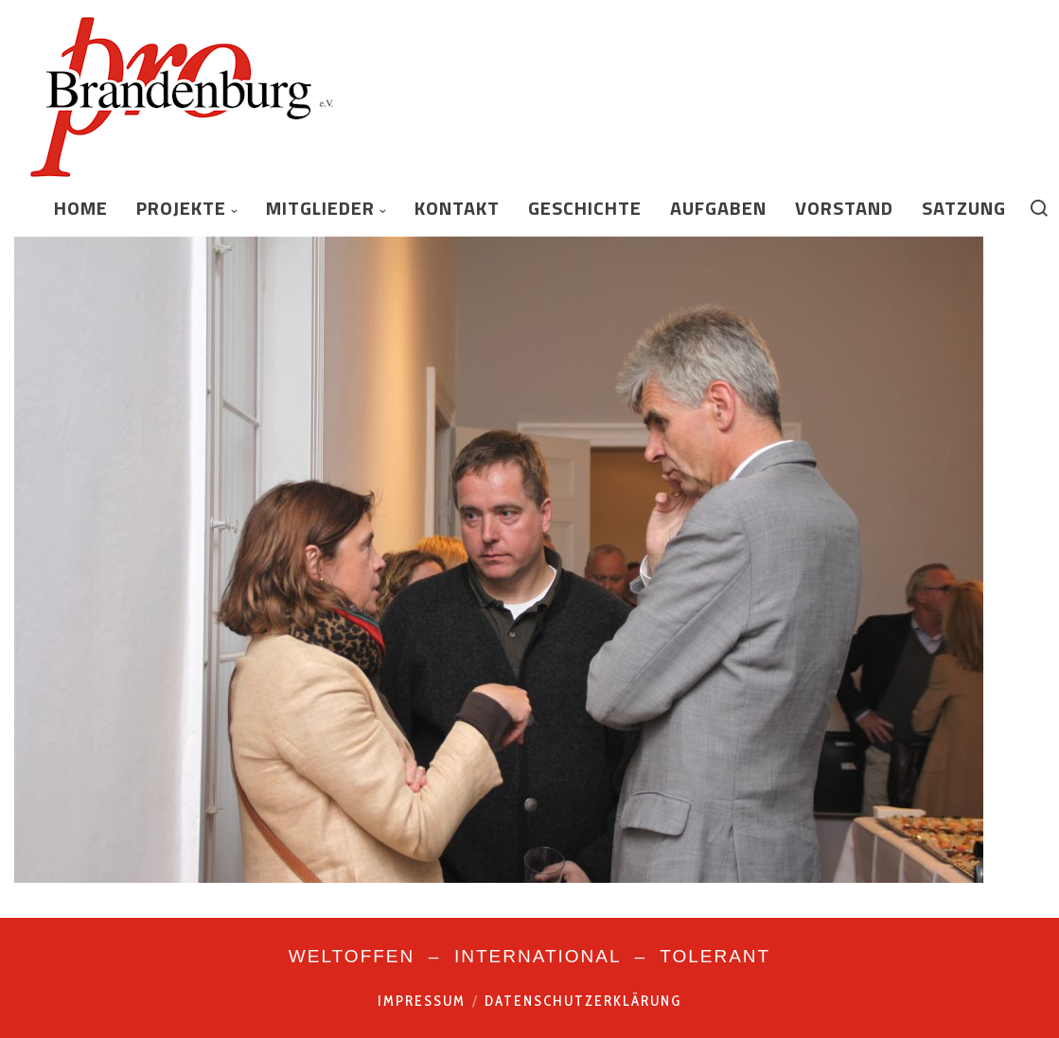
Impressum (422, 1001)
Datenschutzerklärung (583, 1001)
